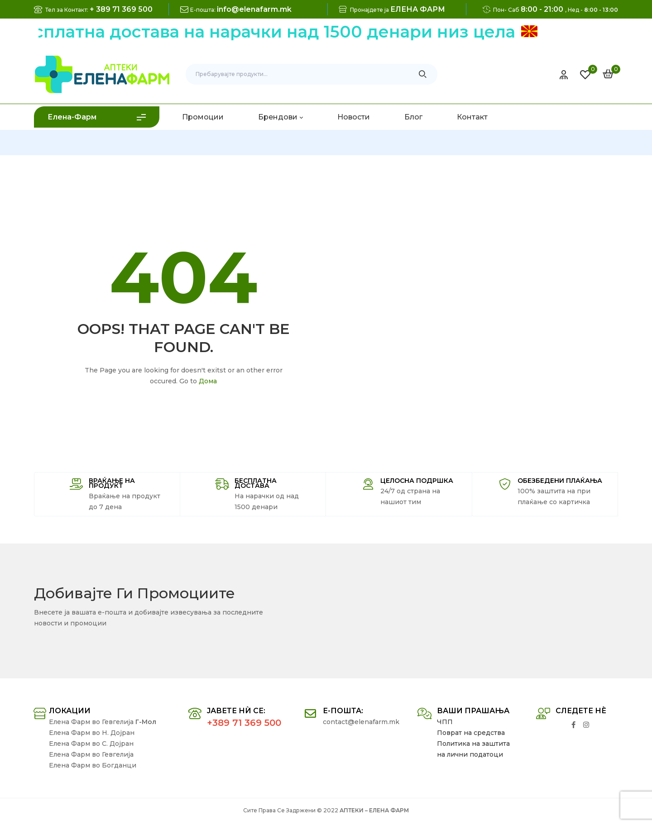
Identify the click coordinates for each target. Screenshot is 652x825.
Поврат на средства (471, 733)
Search (422, 74)
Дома (208, 381)
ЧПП (445, 722)
